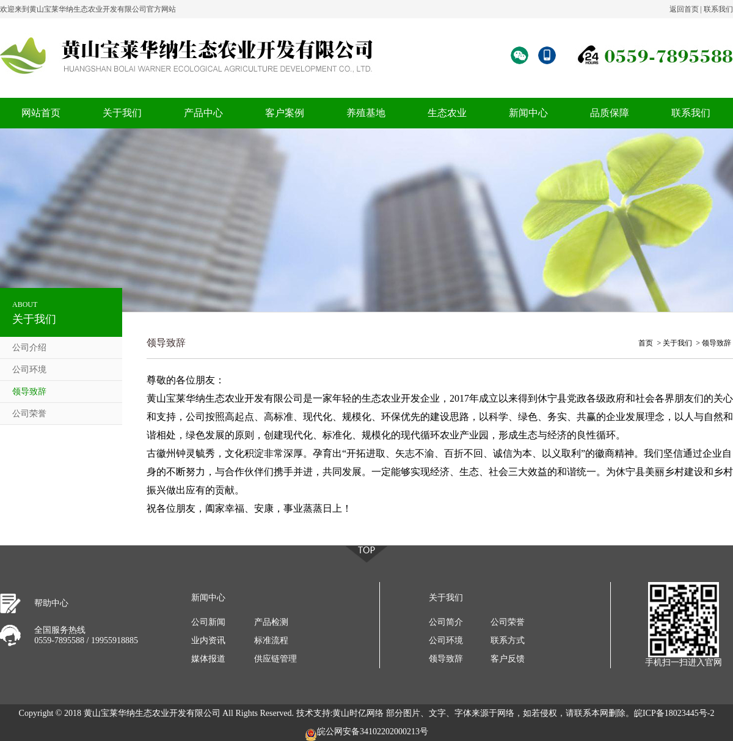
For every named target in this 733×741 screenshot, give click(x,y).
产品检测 (271, 622)
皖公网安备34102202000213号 (366, 734)
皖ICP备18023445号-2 (674, 713)
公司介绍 (29, 347)
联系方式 (507, 640)
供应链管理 (275, 658)
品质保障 (609, 113)
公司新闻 (208, 622)
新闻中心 (528, 113)
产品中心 (203, 113)
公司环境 (29, 369)
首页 (645, 343)
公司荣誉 (29, 413)
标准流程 (271, 640)
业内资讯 (208, 640)
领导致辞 (29, 391)
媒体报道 (208, 658)
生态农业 (447, 113)
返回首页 (684, 9)
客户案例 (284, 113)
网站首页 (40, 113)
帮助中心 (51, 603)
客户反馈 (507, 658)
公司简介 (446, 622)
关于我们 (122, 113)
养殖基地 (365, 113)
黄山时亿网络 (358, 713)
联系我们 (718, 9)
